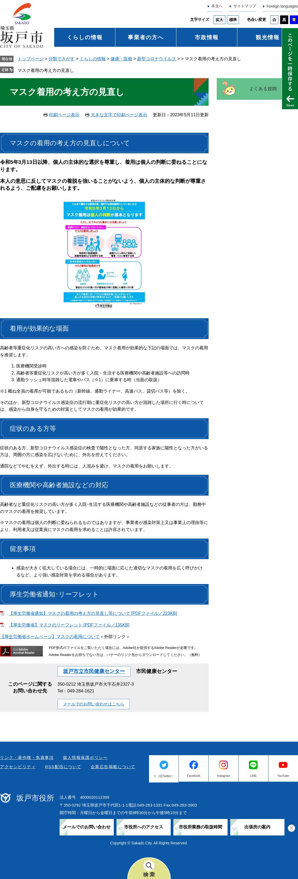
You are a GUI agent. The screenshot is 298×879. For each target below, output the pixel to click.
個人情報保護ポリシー (85, 757)
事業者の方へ (146, 37)
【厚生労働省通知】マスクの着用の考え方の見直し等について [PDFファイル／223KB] (93, 613)
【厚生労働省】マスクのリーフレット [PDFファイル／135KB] (69, 625)
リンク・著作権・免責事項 (27, 757)
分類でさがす (61, 59)
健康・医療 (121, 59)
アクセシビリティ (18, 766)
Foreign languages (282, 6)
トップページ (31, 59)
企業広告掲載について (113, 766)
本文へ (217, 6)
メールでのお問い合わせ (87, 827)
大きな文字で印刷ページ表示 (119, 114)
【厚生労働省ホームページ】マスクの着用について (50, 636)
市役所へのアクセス (143, 827)
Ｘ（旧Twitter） (163, 776)
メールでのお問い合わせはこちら (93, 704)
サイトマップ (244, 6)
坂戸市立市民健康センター (94, 671)
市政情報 (207, 37)
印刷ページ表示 (64, 114)
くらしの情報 (85, 37)
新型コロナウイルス (156, 59)
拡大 (219, 20)
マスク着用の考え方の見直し (46, 70)
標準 (233, 20)
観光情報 (268, 37)
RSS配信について (63, 766)
